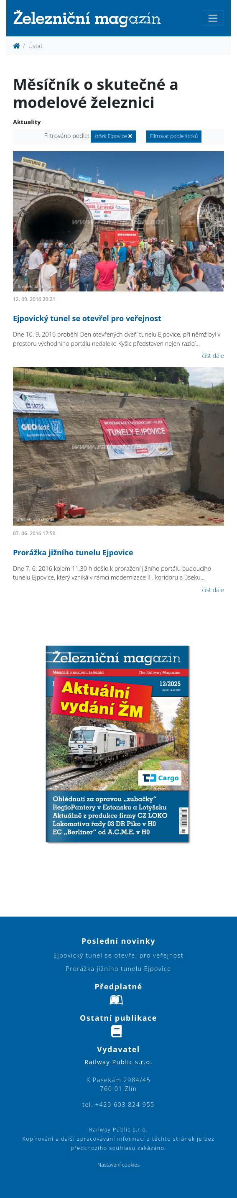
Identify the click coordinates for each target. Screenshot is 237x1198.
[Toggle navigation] (213, 18)
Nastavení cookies (118, 1164)
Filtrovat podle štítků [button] (174, 136)
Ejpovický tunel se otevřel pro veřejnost (87, 318)
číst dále (213, 356)
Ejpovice (113, 136)
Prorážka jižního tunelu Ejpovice (73, 552)
